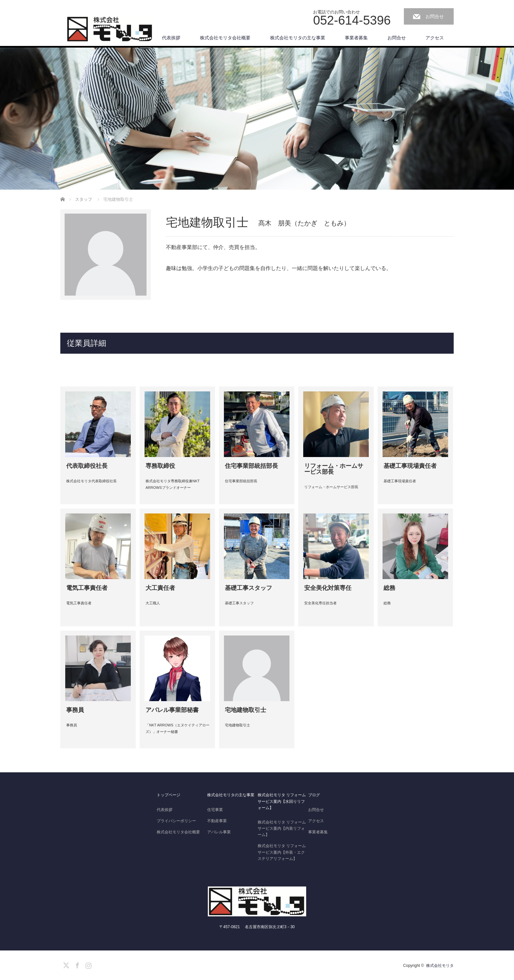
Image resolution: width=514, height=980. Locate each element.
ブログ (314, 795)
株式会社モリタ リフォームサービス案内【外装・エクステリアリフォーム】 (282, 852)
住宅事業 (215, 809)
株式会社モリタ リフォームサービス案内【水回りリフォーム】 (282, 801)
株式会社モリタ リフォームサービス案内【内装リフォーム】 (282, 828)
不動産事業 (217, 821)
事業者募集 (356, 37)
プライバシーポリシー (176, 821)
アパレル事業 (219, 832)
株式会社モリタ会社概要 (225, 37)
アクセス (434, 37)
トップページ (168, 795)
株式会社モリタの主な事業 (297, 37)
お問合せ (434, 16)
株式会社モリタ (440, 965)
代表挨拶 (171, 37)
